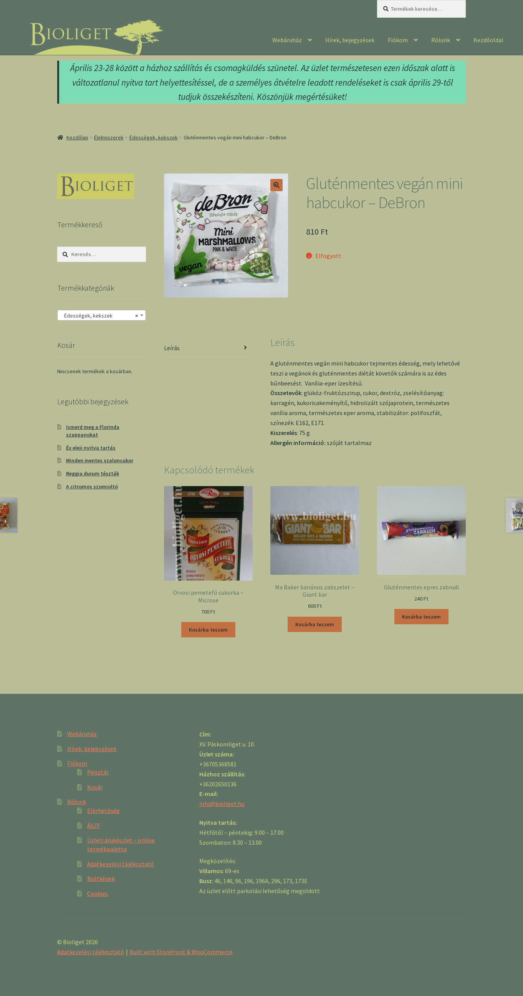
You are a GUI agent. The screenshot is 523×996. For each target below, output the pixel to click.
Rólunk (440, 40)
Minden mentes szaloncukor (99, 460)
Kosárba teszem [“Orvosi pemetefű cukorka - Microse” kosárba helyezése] (208, 629)
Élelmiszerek (109, 137)
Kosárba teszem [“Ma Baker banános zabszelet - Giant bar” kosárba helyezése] (314, 624)
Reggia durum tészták (92, 473)
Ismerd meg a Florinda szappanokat (92, 431)
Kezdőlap (77, 137)
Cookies (97, 893)
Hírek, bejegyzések (349, 40)
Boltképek (101, 878)
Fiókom (398, 40)
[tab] (208, 348)
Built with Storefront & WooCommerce (180, 952)
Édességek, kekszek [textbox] (99, 315)
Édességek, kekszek (153, 137)
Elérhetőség (103, 810)
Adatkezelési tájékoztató (120, 864)
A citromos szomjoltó (92, 486)
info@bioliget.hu (221, 803)
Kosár (95, 787)
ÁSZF (93, 825)
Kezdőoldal (488, 40)
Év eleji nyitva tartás (91, 447)
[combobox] (101, 315)
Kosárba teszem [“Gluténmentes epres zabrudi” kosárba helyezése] (421, 616)
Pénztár (98, 772)
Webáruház (287, 40)
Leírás (172, 348)
